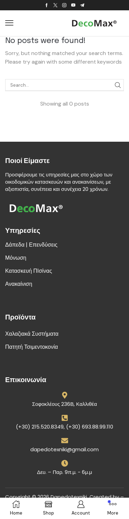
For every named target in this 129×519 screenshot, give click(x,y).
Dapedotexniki (69, 496)
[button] (9, 23)
